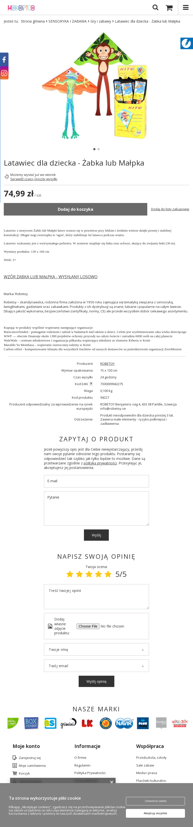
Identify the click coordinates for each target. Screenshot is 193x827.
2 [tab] (99, 149)
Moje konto (26, 746)
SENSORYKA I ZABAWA (68, 21)
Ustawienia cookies (155, 801)
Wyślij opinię (96, 681)
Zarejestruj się (30, 758)
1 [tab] (94, 149)
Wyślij (96, 535)
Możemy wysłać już (24, 175)
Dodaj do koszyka (75, 209)
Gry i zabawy (100, 21)
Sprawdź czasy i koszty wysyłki (33, 179)
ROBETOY (107, 364)
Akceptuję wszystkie (155, 813)
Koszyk (24, 774)
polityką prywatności (100, 463)
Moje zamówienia (32, 766)
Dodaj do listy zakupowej (170, 209)
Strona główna (33, 21)
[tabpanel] (96, 86)
